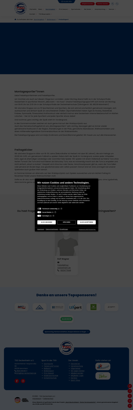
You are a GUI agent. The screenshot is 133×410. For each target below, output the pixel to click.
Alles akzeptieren (86, 222)
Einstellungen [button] (64, 229)
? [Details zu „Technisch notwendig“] (61, 208)
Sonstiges (45, 216)
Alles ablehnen (46, 222)
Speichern (66, 222)
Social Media (46, 212)
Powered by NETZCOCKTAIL (87, 229)
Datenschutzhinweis (52, 229)
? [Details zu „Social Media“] (55, 212)
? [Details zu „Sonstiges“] (53, 216)
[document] (66, 194)
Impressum (40, 229)
